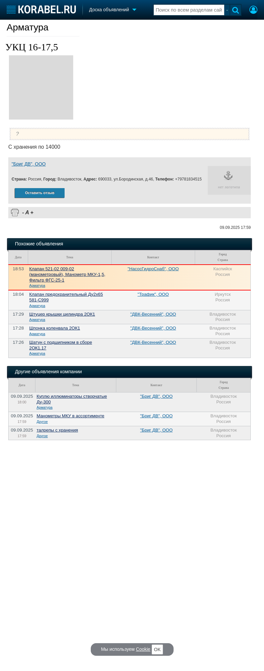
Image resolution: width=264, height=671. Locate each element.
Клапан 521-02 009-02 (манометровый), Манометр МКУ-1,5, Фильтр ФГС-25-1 (67, 274)
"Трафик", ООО (153, 294)
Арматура (27, 27)
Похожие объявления (39, 243)
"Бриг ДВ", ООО (29, 164)
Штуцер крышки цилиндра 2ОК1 (62, 314)
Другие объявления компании (48, 371)
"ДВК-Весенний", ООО (153, 314)
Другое (42, 422)
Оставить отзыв (39, 193)
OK (157, 649)
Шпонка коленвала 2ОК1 (54, 328)
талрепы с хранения (57, 430)
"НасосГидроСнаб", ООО (153, 268)
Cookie (143, 649)
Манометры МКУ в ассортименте (70, 415)
